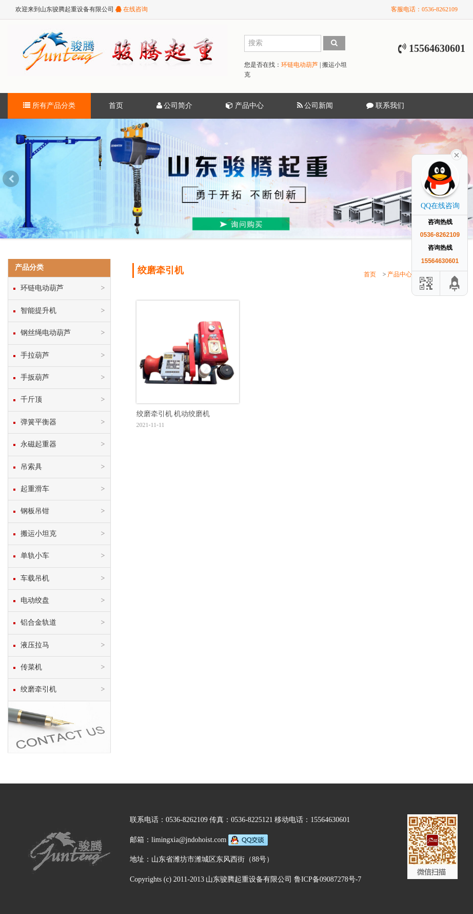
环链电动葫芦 (299, 64)
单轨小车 (35, 555)
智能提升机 (38, 310)
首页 (116, 105)
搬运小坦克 (38, 533)
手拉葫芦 (35, 355)
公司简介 (174, 106)
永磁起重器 (38, 444)
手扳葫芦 (35, 377)
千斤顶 (31, 399)
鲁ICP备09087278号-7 (327, 879)
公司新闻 (315, 106)
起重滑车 (35, 489)
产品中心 (245, 106)
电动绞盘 (35, 600)
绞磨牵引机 (38, 689)
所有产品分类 (49, 106)
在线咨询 (131, 9)
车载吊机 (35, 578)
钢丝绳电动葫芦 (46, 333)
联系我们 (385, 106)
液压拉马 (35, 645)
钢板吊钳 (35, 511)
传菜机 (31, 667)
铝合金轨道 (38, 622)
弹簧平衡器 (38, 422)
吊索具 (31, 467)
